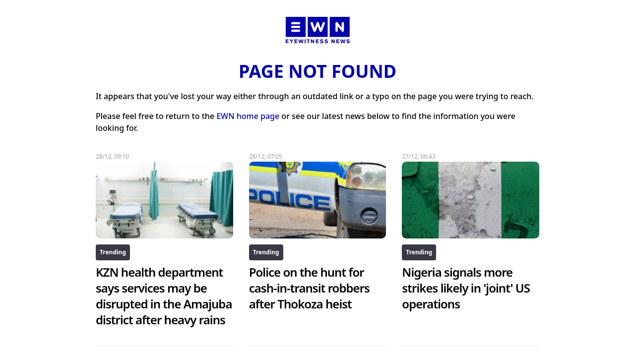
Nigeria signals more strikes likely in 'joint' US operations (466, 288)
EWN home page (247, 116)
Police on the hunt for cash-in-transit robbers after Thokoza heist (309, 288)
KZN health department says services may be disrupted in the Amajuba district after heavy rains (164, 296)
